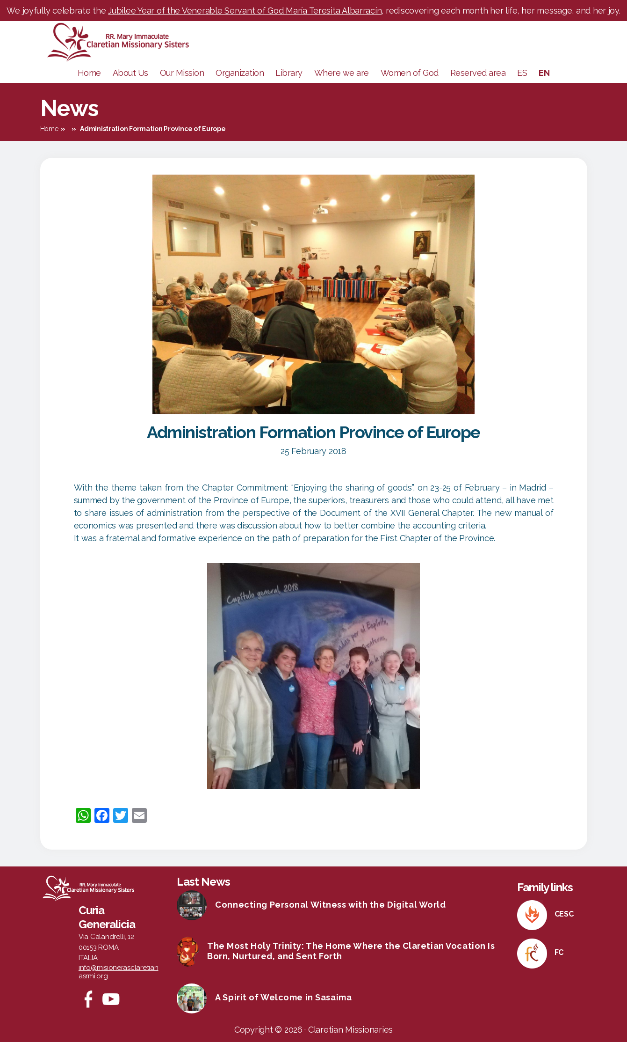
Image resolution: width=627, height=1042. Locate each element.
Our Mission (182, 73)
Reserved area (478, 73)
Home (89, 73)
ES (522, 73)
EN (544, 73)
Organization (240, 73)
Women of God (410, 73)
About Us (130, 73)
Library (289, 73)
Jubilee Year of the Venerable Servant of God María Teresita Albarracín (245, 10)
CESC (564, 914)
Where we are (341, 73)
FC (559, 952)
